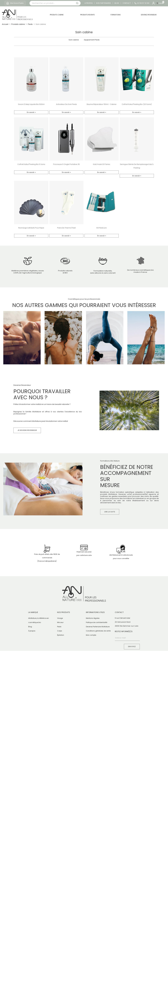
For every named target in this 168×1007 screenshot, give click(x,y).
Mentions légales (93, 618)
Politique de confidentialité (96, 622)
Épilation (60, 635)
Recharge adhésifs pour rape (31, 228)
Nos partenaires (103, 3)
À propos (31, 631)
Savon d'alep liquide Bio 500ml (31, 104)
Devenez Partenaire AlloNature (98, 626)
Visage (33, 360)
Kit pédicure (101, 228)
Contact (127, 3)
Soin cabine (74, 40)
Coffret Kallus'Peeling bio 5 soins (31, 164)
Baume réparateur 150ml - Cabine (101, 104)
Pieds (157, 360)
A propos (89, 3)
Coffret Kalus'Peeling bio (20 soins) (137, 104)
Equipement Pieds (92, 40)
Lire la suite (109, 512)
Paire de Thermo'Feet (66, 228)
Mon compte (91, 635)
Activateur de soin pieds (66, 104)
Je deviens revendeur (27, 430)
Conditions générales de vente (98, 631)
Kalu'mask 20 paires (101, 164)
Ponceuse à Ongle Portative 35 (66, 164)
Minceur (114, 360)
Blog (117, 3)
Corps (74, 360)
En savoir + (31, 112)
